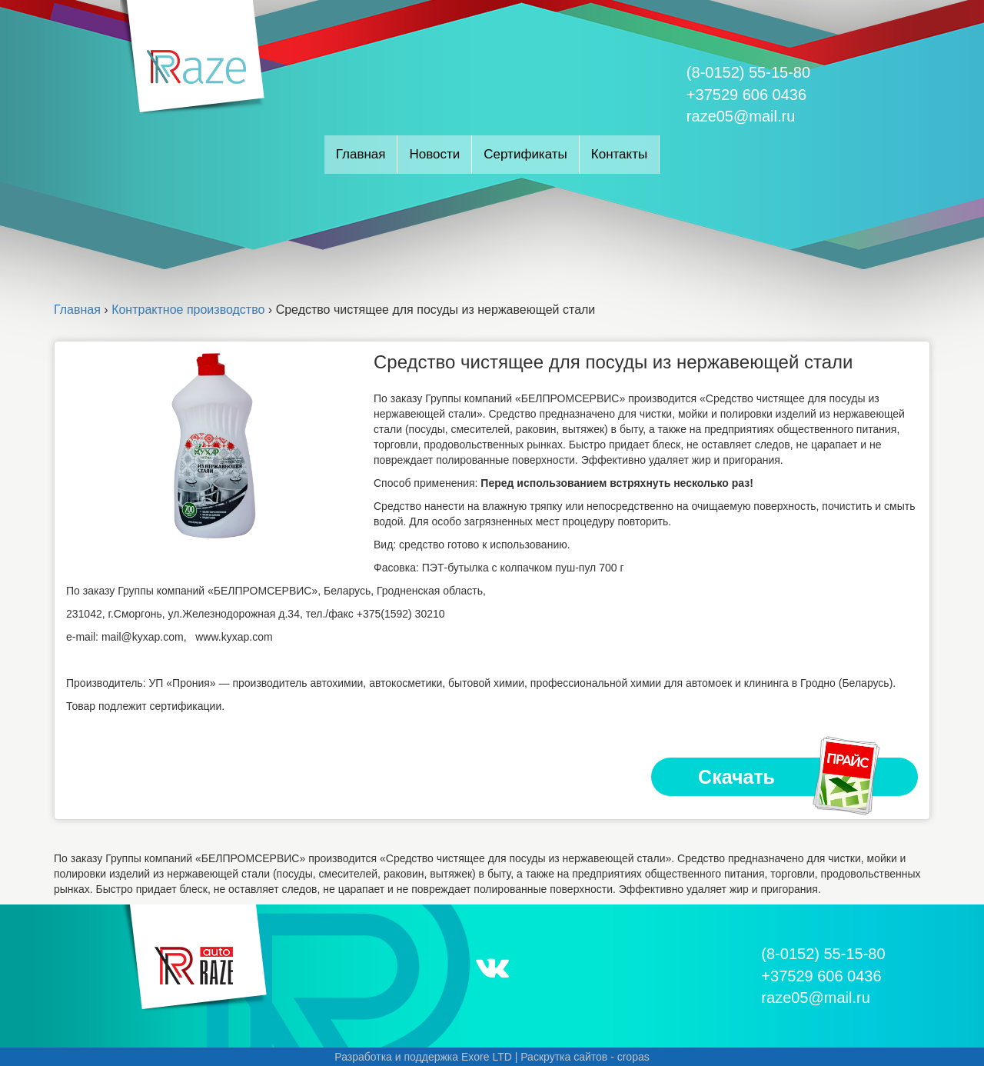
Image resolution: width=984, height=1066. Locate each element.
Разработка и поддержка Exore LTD (423, 1057)
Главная (361, 154)
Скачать (790, 777)
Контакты (619, 154)
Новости (434, 154)
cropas (633, 1057)
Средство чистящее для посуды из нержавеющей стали (613, 361)
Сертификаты (525, 154)
